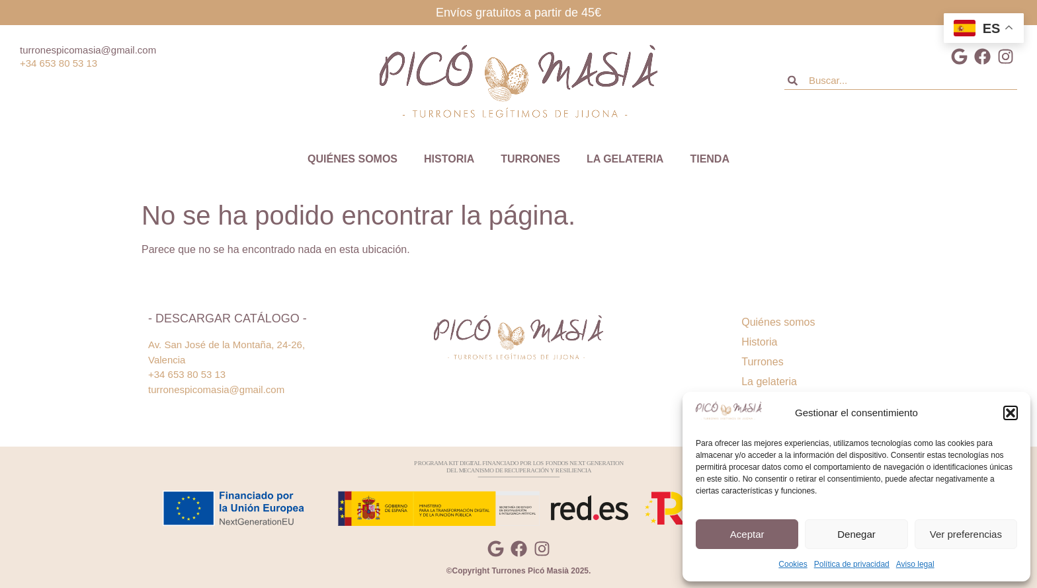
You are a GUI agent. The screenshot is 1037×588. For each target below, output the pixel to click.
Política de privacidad (852, 564)
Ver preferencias (966, 534)
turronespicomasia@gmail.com (88, 49)
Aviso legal (915, 564)
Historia (449, 159)
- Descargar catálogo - (227, 318)
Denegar (856, 534)
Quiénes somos (352, 159)
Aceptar (747, 534)
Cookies (792, 564)
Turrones (530, 159)
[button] (1010, 413)
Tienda (709, 159)
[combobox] (900, 80)
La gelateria (625, 159)
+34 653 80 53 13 (58, 63)
